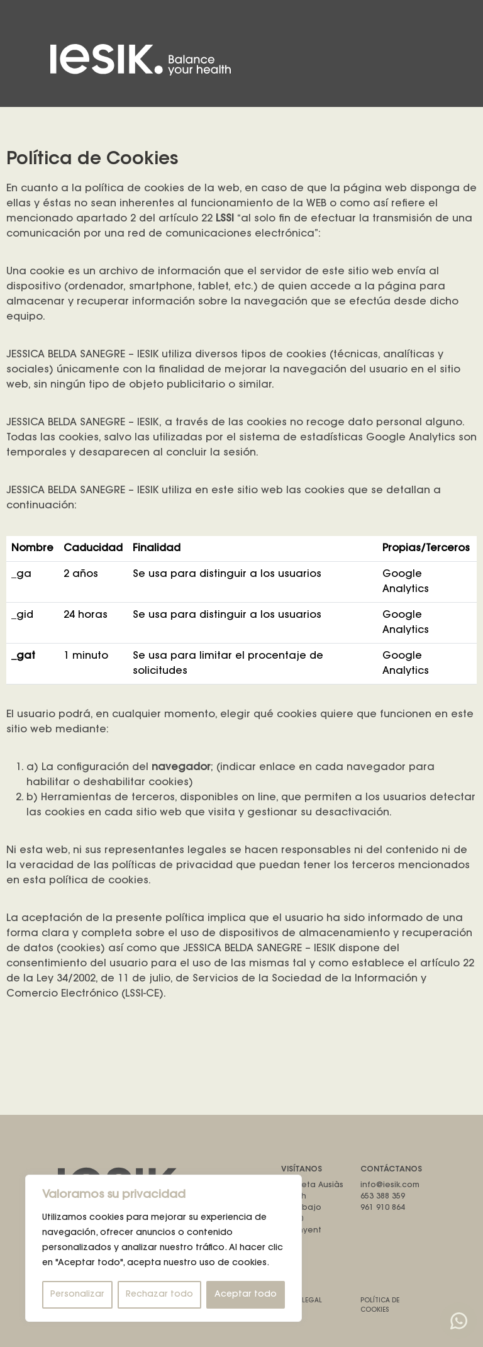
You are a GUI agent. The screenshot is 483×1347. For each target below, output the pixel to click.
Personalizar (77, 1294)
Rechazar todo (159, 1294)
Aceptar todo (245, 1294)
